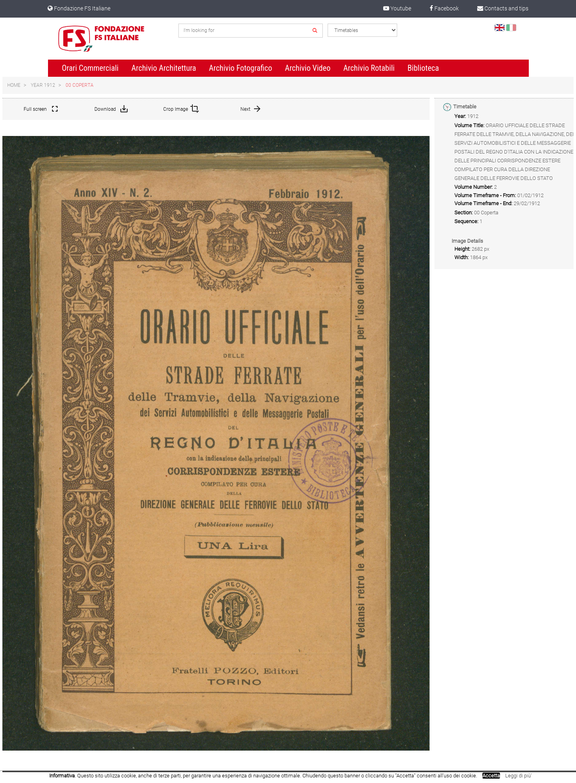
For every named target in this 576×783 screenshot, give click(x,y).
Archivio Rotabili (369, 68)
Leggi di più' (518, 776)
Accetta (491, 776)
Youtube (397, 8)
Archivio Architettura (163, 68)
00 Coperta (80, 85)
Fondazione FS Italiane (79, 8)
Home (13, 85)
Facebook (444, 8)
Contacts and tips (502, 8)
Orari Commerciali (90, 68)
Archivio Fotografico (240, 68)
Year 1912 (43, 85)
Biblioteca (423, 68)
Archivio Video (307, 68)
